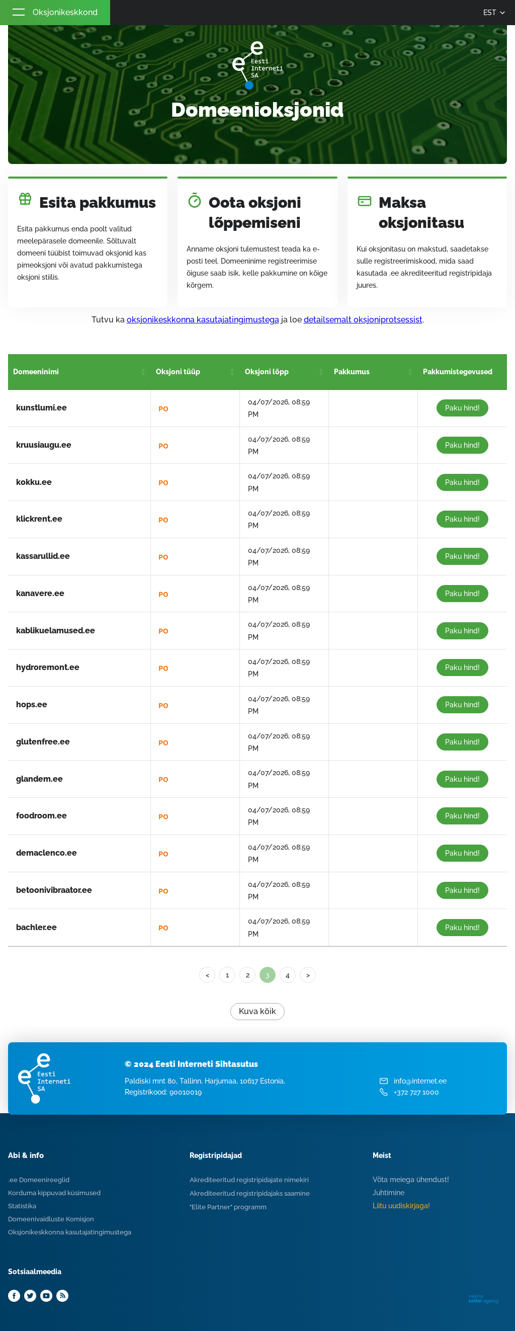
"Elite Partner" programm (228, 1207)
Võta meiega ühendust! (411, 1180)
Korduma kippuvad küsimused (54, 1193)
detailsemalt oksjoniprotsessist (363, 319)
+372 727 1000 (416, 1092)
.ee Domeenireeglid (38, 1180)
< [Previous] (207, 975)
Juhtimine (388, 1193)
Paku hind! (462, 408)
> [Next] (308, 975)
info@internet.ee (420, 1081)
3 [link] (268, 975)
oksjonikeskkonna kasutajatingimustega (203, 319)
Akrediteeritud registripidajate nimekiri (249, 1180)
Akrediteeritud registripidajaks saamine (250, 1193)
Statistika (22, 1206)
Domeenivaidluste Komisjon (51, 1219)
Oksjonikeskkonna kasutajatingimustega (69, 1232)
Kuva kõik (257, 1011)
